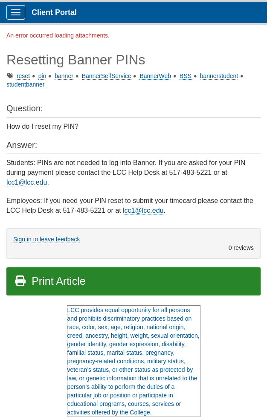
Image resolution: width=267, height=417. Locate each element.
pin (42, 75)
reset (23, 75)
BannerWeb (155, 75)
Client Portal (54, 12)
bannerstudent (219, 75)
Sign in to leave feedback (46, 239)
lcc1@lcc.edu (26, 182)
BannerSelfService (106, 75)
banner (64, 75)
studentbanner (25, 84)
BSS (186, 75)
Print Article (50, 281)
